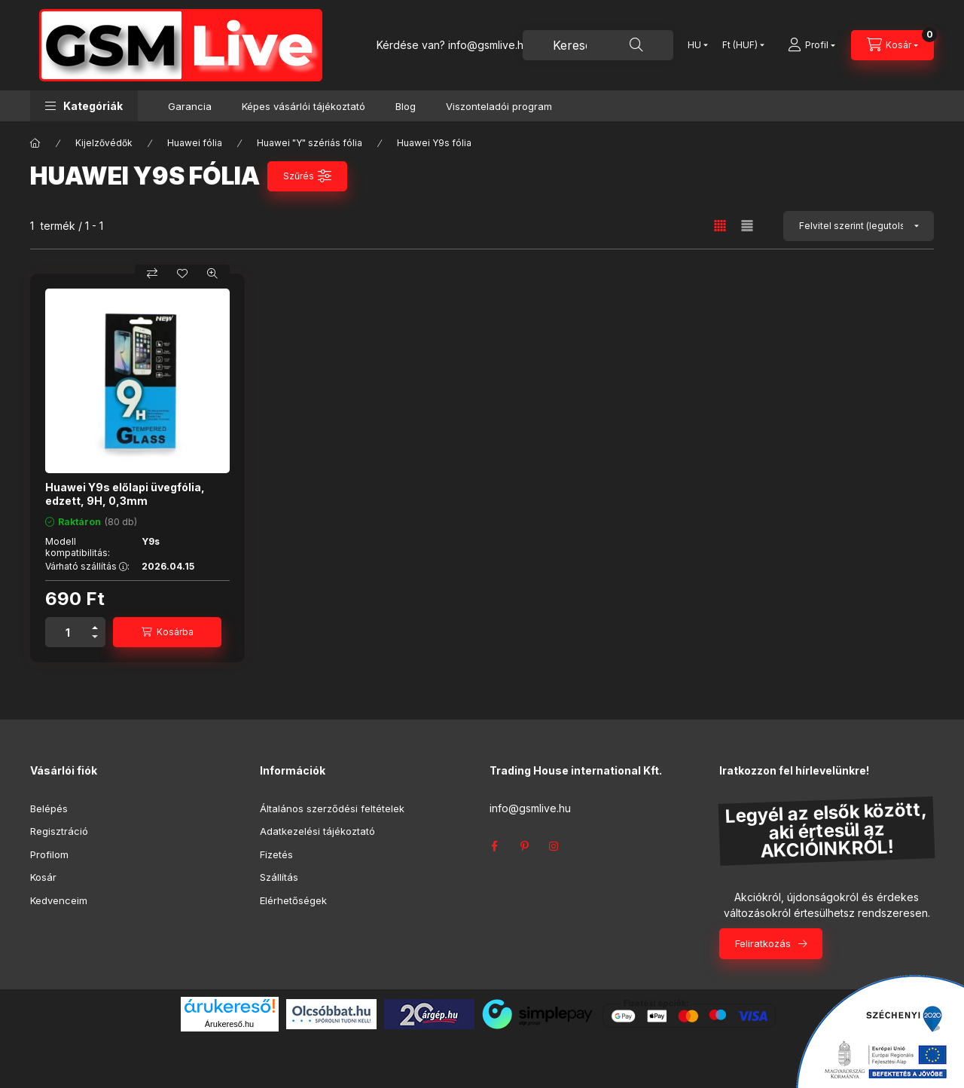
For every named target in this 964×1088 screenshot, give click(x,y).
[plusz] (95, 627)
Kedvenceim (58, 900)
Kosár (43, 877)
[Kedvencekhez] (182, 273)
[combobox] (598, 45)
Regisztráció (59, 831)
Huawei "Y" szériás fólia (309, 142)
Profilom (49, 854)
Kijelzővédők (104, 142)
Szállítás (279, 877)
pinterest (524, 846)
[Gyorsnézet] (212, 273)
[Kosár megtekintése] (892, 45)
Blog (405, 106)
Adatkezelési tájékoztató (317, 831)
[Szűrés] (307, 176)
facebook (494, 846)
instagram (554, 846)
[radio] (747, 225)
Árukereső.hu (229, 1023)
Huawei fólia (194, 142)
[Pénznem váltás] (739, 45)
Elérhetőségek (293, 900)
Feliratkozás (763, 943)
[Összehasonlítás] (152, 273)
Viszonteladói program (499, 106)
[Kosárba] (167, 632)
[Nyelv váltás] (694, 45)
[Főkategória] (35, 143)
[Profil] (811, 45)
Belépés (49, 808)
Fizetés (276, 854)
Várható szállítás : (87, 566)
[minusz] (95, 636)
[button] (84, 105)
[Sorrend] (858, 226)
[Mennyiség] (67, 632)
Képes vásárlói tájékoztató (303, 106)
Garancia (190, 106)
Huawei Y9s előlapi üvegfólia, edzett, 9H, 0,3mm (125, 494)
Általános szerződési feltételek (332, 808)
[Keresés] (636, 45)
